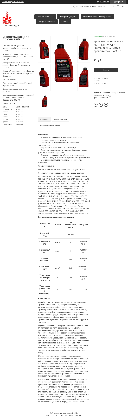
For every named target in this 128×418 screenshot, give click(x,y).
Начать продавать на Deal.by (13, 2)
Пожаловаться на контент (71, 415)
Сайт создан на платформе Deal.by (64, 413)
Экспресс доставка (46, 21)
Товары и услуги (67, 16)
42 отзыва (104, 2)
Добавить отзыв (117, 6)
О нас (64, 21)
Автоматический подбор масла (97, 16)
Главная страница (45, 16)
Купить (106, 70)
